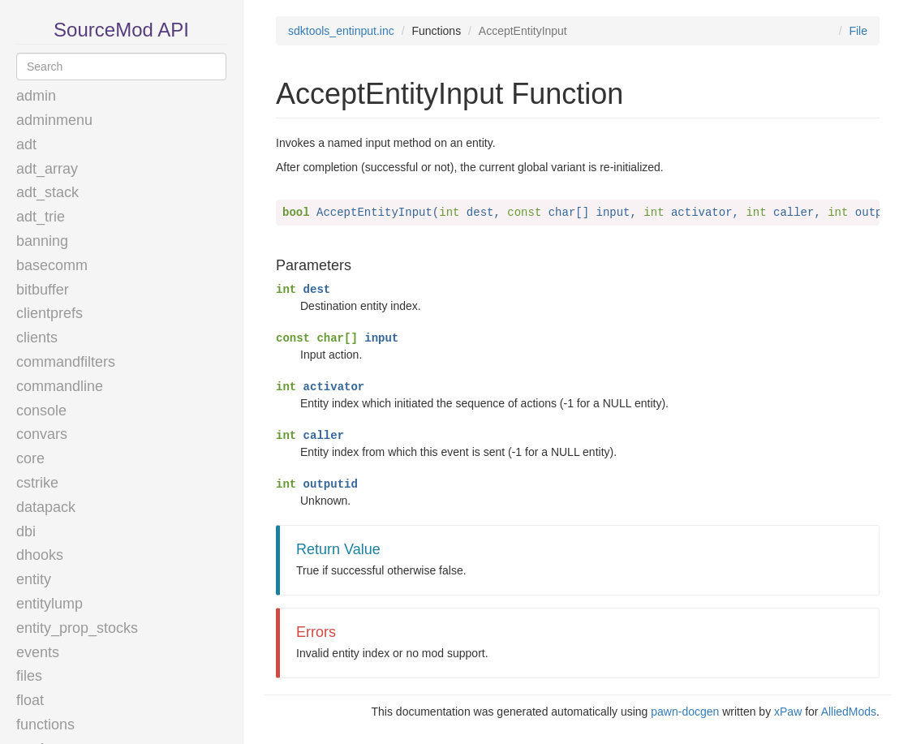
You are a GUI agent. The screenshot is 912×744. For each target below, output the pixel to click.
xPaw (788, 711)
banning (42, 241)
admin (36, 96)
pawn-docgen (685, 711)
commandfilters (65, 362)
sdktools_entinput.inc (341, 30)
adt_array (47, 169)
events (37, 652)
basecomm (52, 265)
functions (45, 724)
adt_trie (40, 217)
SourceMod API (121, 30)
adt (26, 144)
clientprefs (49, 313)
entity (33, 579)
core (30, 458)
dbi (26, 531)
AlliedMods (848, 711)
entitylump (49, 604)
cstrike (37, 483)
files (29, 676)
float (30, 700)
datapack (45, 507)
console (41, 410)
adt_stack (47, 192)
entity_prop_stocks (77, 628)
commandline (59, 386)
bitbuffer (42, 290)
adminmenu (54, 120)
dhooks (39, 555)
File (858, 30)
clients (37, 337)
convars (41, 434)
